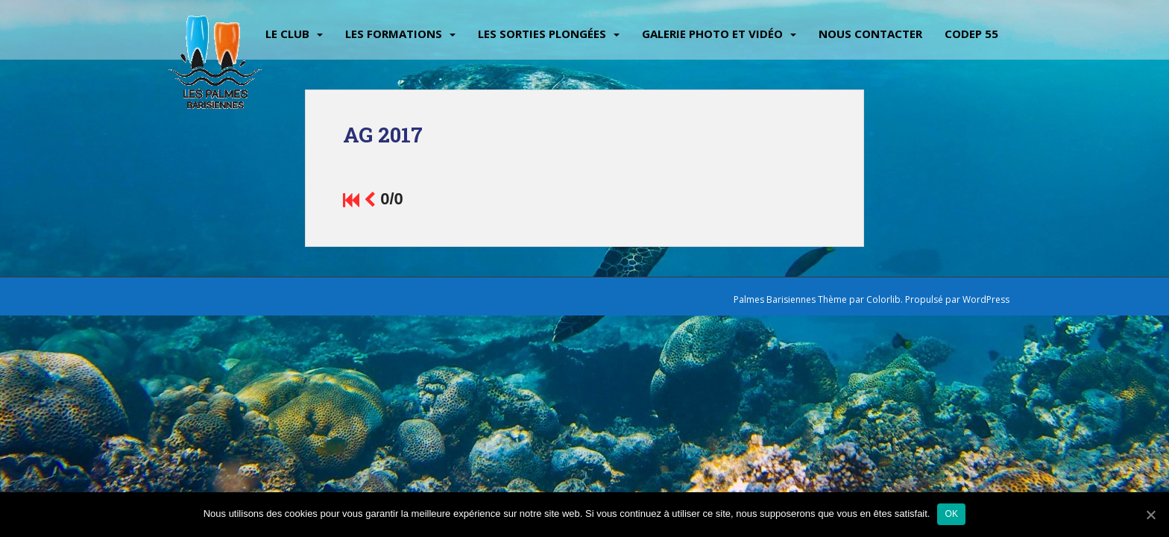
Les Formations (393, 33)
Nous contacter (870, 33)
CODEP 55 (971, 33)
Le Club (287, 33)
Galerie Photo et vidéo (712, 33)
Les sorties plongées (542, 33)
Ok (951, 514)
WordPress (985, 299)
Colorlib (883, 299)
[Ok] (1150, 514)
